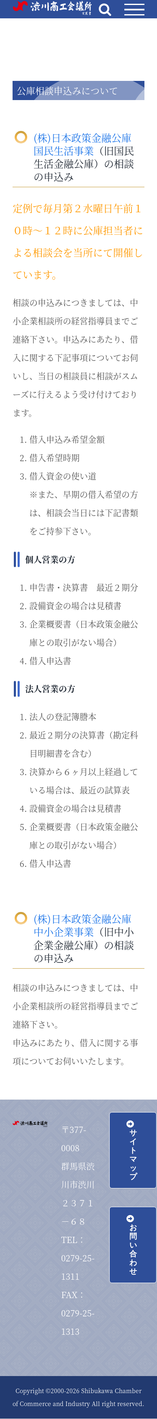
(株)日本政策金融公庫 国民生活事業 (82, 144)
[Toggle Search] (105, 9)
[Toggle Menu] (134, 10)
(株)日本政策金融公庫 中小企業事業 (82, 925)
